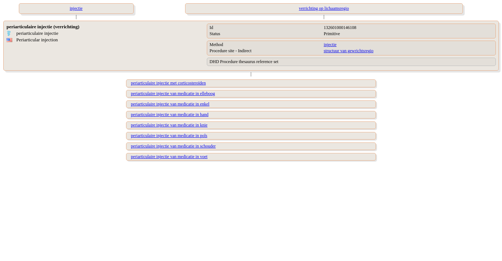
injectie (330, 44)
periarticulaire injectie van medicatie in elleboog (173, 93)
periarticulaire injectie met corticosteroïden (168, 83)
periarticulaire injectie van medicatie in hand (169, 114)
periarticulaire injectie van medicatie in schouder (173, 146)
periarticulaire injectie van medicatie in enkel (170, 104)
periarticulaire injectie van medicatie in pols (169, 135)
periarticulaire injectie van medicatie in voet (169, 156)
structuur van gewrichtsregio (348, 50)
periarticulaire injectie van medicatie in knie (169, 125)
